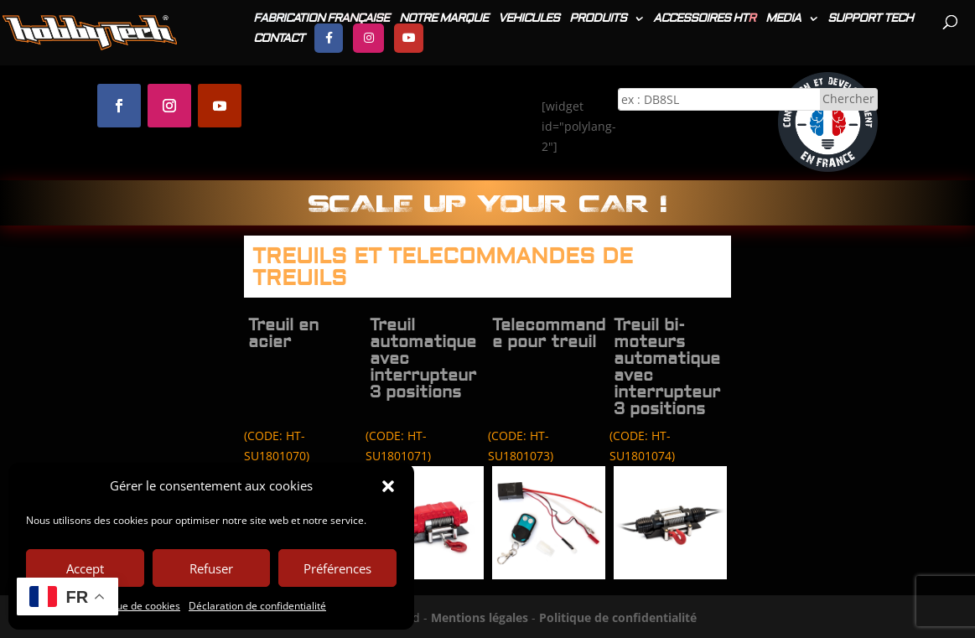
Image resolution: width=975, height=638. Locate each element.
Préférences (337, 568)
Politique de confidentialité (618, 617)
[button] (388, 486)
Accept (85, 568)
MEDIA (783, 19)
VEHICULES (528, 19)
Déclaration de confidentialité (257, 606)
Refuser (211, 568)
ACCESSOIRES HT (704, 19)
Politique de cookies (134, 606)
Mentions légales (479, 617)
